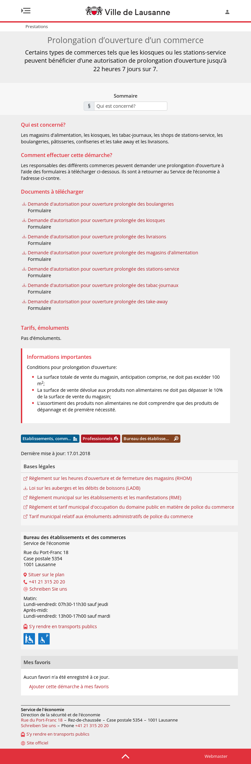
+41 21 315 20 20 (92, 725)
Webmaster (216, 756)
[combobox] (130, 106)
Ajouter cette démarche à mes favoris (69, 687)
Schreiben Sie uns (38, 725)
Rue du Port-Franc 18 (41, 720)
